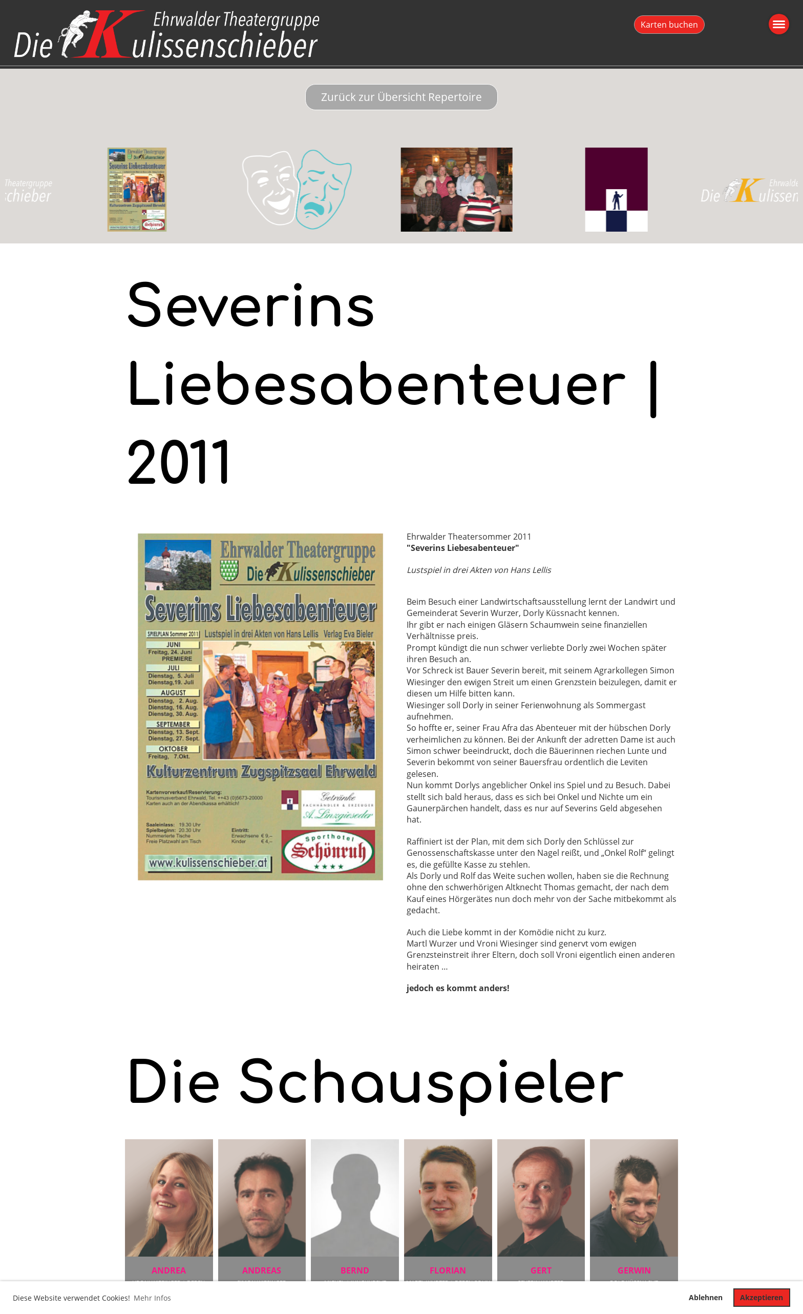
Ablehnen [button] (706, 1297)
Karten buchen (669, 24)
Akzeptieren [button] (761, 1297)
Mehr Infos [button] (152, 1298)
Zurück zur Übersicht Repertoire (401, 97)
